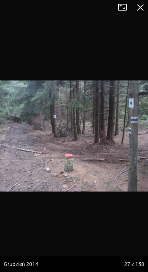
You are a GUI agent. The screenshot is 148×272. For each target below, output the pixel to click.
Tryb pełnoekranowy (125, 7)
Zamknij (140, 7)
